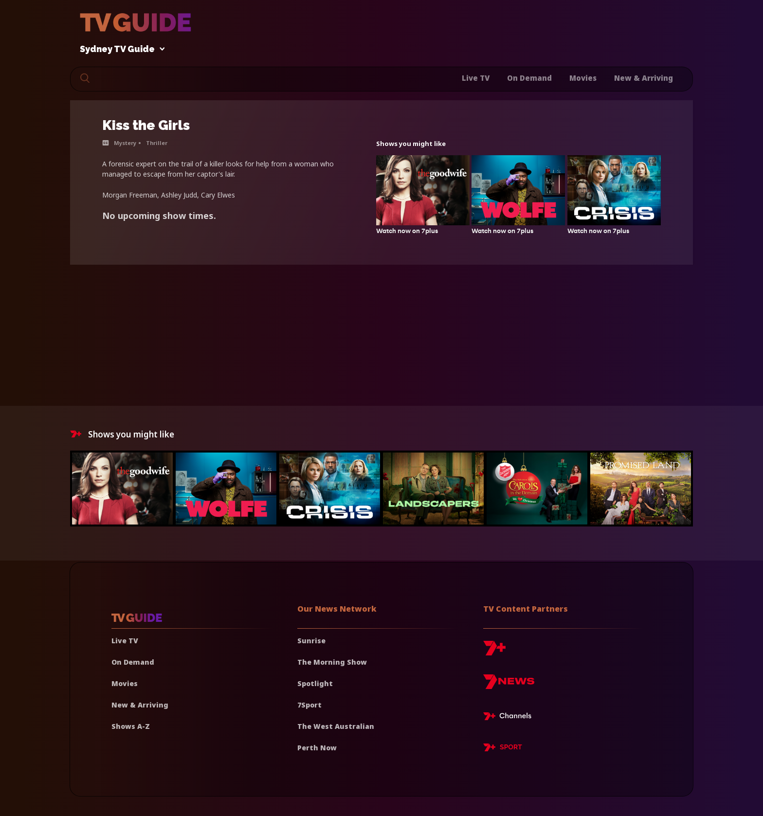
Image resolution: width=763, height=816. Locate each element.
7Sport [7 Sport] (309, 704)
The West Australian (335, 726)
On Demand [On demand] (132, 662)
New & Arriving (643, 78)
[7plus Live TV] (510, 717)
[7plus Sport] (502, 749)
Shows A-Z (130, 726)
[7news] (508, 685)
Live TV (476, 78)
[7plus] (494, 652)
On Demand (529, 78)
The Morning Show (332, 662)
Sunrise (311, 640)
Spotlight (315, 683)
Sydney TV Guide (120, 49)
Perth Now (317, 747)
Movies (583, 78)
